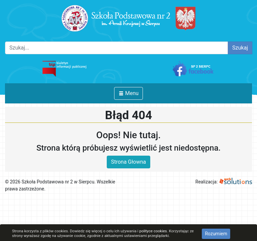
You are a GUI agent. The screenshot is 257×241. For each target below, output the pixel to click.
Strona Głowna (128, 162)
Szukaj (240, 48)
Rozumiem (216, 233)
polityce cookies (153, 231)
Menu (128, 93)
